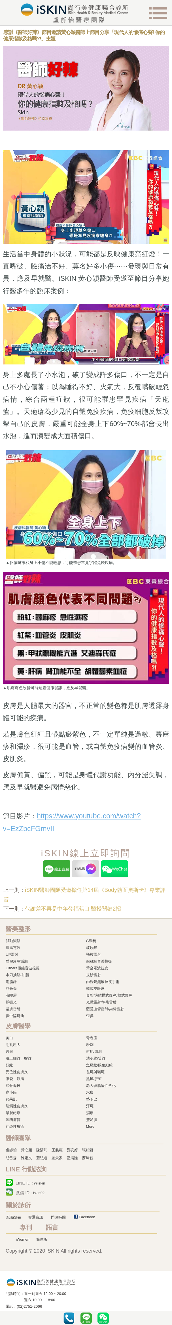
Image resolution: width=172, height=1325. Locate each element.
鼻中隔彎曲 (15, 1016)
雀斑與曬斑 (95, 1072)
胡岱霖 (11, 1158)
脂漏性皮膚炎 (17, 1106)
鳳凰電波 (13, 947)
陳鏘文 (26, 1158)
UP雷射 (12, 954)
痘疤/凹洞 (94, 1051)
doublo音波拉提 (99, 961)
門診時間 (58, 1217)
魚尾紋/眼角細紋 (99, 1065)
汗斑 (90, 1106)
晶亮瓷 (11, 988)
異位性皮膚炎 (17, 1072)
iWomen (22, 1239)
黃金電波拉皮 (97, 968)
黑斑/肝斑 (94, 1079)
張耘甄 (87, 1150)
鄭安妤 (72, 1150)
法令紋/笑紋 (96, 1058)
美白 (9, 1038)
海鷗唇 (11, 995)
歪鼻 (90, 1016)
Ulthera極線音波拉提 (23, 968)
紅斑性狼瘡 (15, 1126)
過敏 (9, 1051)
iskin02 (38, 1193)
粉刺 (90, 1045)
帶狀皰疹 (13, 1113)
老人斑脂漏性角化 (101, 1085)
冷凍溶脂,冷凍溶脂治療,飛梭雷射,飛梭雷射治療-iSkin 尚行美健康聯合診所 (41, 1282)
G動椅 (91, 941)
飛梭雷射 (93, 954)
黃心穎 (26, 1150)
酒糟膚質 (13, 1120)
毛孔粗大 (13, 1045)
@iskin (39, 1183)
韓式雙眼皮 (95, 988)
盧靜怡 (11, 1150)
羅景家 (57, 1158)
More (90, 1126)
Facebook (87, 1217)
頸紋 (9, 1065)
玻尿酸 (91, 947)
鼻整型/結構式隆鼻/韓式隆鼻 (109, 995)
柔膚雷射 (13, 1009)
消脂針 (11, 982)
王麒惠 (57, 1150)
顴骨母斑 (13, 1085)
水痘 (90, 1092)
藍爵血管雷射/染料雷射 (105, 1009)
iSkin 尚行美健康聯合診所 (74, 13)
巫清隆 (72, 1158)
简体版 (41, 1239)
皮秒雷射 (93, 975)
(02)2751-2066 (29, 1306)
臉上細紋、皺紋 (18, 1058)
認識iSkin (13, 1217)
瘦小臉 (11, 1092)
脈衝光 (11, 1002)
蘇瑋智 (87, 1158)
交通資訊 (35, 1217)
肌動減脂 (13, 941)
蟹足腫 (91, 1120)
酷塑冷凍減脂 (17, 961)
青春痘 (91, 1038)
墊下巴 (91, 1099)
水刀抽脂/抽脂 (17, 975)
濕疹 (90, 1113)
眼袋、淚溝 (15, 1079)
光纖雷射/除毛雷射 (101, 1002)
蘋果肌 (11, 1099)
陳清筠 (41, 1150)
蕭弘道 (41, 1158)
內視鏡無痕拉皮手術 (102, 982)
